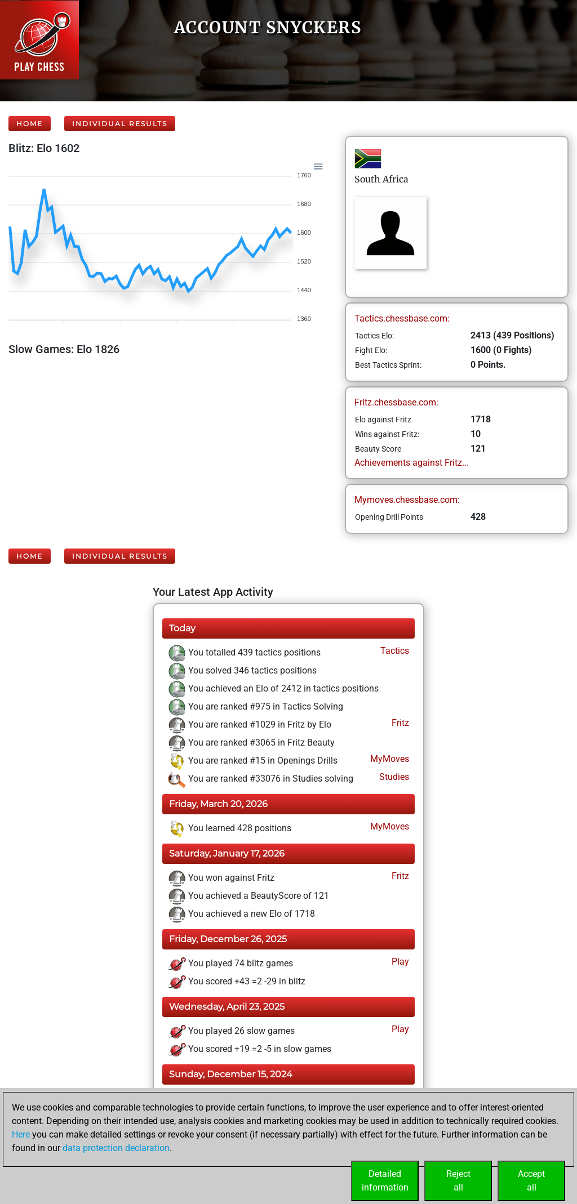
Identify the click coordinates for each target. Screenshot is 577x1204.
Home (29, 123)
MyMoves (388, 758)
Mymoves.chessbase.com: (407, 499)
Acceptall (531, 1181)
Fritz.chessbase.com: (396, 402)
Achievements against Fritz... (411, 462)
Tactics (393, 650)
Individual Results (119, 123)
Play (399, 961)
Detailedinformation (385, 1181)
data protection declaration (116, 1148)
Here (21, 1134)
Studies (393, 777)
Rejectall (458, 1181)
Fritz (399, 722)
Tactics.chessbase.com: (402, 318)
